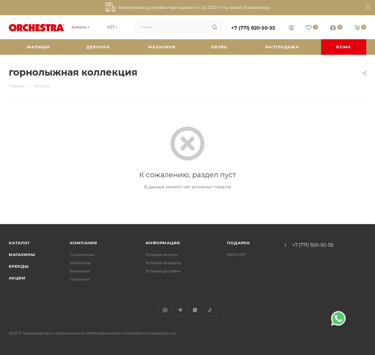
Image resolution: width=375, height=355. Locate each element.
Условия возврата (163, 262)
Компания (83, 242)
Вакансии (80, 271)
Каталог (19, 242)
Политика (80, 279)
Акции (17, 278)
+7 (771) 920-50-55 (253, 28)
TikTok (210, 310)
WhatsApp (195, 310)
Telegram (180, 310)
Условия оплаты (161, 254)
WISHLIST (236, 254)
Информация (163, 242)
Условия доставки (163, 271)
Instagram (165, 310)
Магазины (22, 254)
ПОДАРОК (238, 242)
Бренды (19, 266)
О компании (82, 254)
